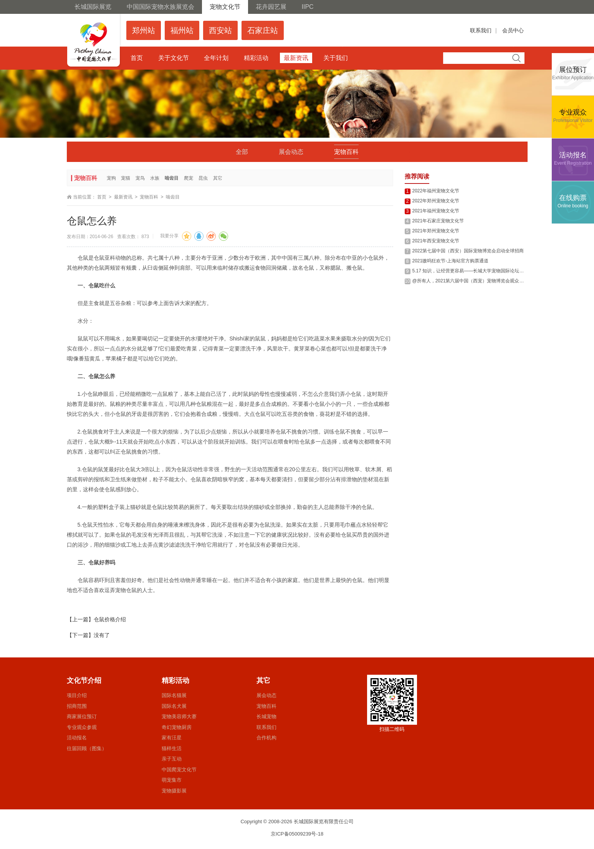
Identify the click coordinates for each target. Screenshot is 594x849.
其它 (217, 178)
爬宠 (188, 178)
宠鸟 (140, 178)
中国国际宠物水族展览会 (160, 6)
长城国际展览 (92, 6)
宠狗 (111, 178)
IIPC (308, 6)
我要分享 (169, 236)
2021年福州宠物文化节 (436, 211)
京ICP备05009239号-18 (297, 834)
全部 (242, 151)
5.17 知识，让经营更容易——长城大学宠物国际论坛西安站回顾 (477, 271)
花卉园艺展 (271, 6)
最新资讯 (123, 197)
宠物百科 (346, 151)
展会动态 (291, 151)
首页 (101, 197)
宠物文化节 (225, 6)
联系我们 (480, 30)
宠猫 (125, 178)
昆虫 (203, 178)
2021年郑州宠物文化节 (436, 231)
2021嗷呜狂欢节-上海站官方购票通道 (450, 261)
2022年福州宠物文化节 (436, 190)
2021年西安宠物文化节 (436, 241)
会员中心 (513, 30)
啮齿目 (172, 178)
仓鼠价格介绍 (110, 619)
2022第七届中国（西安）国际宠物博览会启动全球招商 (468, 251)
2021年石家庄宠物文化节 (438, 221)
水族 (154, 178)
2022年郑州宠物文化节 (436, 200)
